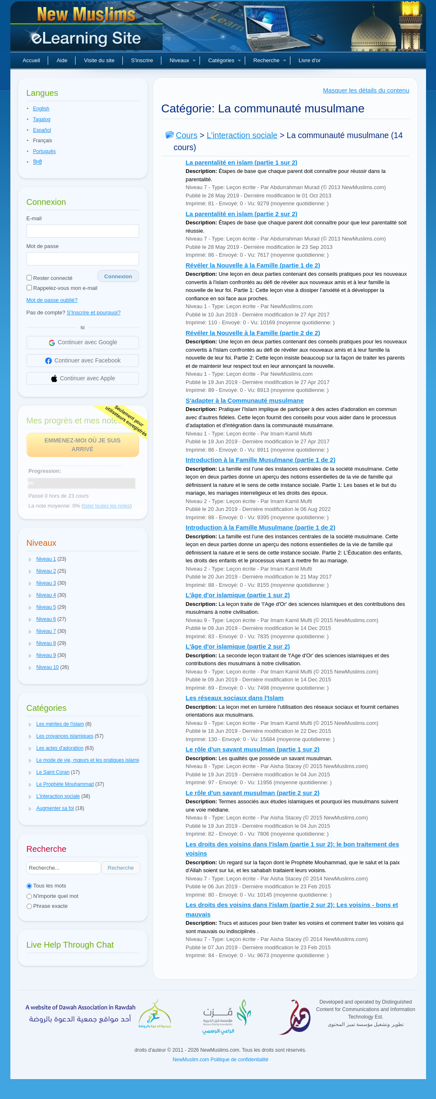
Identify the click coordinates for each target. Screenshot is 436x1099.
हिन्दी (37, 162)
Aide (61, 60)
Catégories (224, 60)
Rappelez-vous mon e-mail (62, 288)
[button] (30, 559)
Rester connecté (50, 278)
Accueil (31, 60)
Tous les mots (46, 886)
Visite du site (99, 60)
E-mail (34, 218)
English (41, 109)
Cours (186, 135)
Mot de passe (43, 246)
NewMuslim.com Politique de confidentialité (220, 1060)
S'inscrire (142, 60)
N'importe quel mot (52, 896)
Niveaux (183, 60)
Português (44, 151)
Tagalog (42, 119)
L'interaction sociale (242, 135)
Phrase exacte (47, 906)
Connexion (118, 276)
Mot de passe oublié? (52, 300)
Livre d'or (310, 60)
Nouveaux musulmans (87, 29)
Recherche (269, 60)
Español (42, 130)
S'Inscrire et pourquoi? (94, 312)
